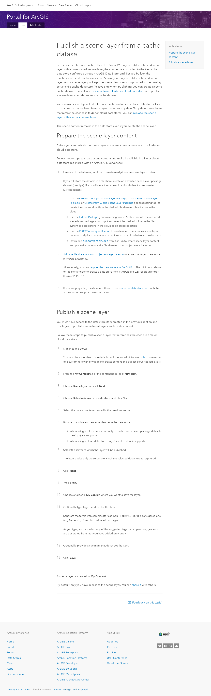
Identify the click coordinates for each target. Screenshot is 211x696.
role (142, 357)
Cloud (79, 5)
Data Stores (66, 5)
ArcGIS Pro (63, 647)
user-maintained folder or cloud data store (117, 91)
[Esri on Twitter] (159, 645)
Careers (112, 647)
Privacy (57, 689)
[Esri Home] (164, 634)
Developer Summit (118, 663)
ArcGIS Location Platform (72, 657)
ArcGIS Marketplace (69, 674)
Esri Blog (112, 652)
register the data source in (112, 267)
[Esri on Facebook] (165, 645)
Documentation (16, 674)
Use (22, 25)
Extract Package (88, 217)
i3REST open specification (94, 231)
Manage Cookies (71, 689)
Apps (88, 5)
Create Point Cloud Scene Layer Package (108, 202)
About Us (112, 641)
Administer (36, 25)
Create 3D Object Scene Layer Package (102, 198)
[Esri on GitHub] (170, 645)
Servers (51, 5)
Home (12, 25)
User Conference (117, 657)
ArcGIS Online (65, 641)
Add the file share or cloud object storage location (93, 254)
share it (136, 584)
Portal (40, 5)
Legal (85, 689)
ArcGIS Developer (67, 663)
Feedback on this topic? (147, 602)
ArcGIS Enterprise (20, 5)
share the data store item (134, 288)
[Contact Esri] (176, 645)
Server (11, 652)
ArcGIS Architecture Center (73, 679)
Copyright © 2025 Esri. (19, 689)
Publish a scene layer (180, 62)
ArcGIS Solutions (67, 668)
